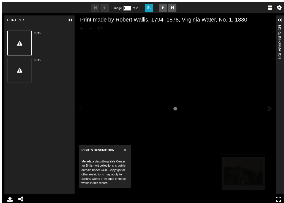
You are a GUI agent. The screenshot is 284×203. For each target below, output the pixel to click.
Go (149, 8)
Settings (279, 8)
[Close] (125, 149)
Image (117, 8)
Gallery (270, 8)
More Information (280, 27)
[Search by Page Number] (127, 8)
